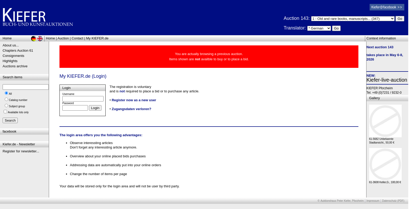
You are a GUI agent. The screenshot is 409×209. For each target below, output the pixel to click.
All (10, 93)
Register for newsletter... (21, 151)
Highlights (10, 61)
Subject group (17, 106)
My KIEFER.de (97, 38)
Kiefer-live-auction (386, 80)
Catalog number (18, 100)
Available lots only (18, 112)
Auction (63, 38)
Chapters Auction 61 (18, 50)
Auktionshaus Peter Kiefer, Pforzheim (342, 200)
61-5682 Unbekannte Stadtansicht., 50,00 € (385, 139)
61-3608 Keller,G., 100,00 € (385, 181)
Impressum (372, 200)
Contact (77, 38)
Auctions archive (15, 66)
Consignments (13, 56)
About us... (11, 45)
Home (50, 38)
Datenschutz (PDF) (393, 200)
